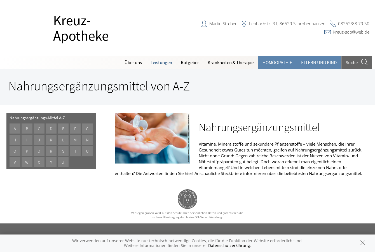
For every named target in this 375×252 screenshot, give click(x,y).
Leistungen (161, 62)
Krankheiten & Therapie (231, 62)
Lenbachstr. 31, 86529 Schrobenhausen (287, 23)
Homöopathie (277, 62)
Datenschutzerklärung (229, 245)
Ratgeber (190, 62)
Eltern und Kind (319, 62)
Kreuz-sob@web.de (351, 32)
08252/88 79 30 (353, 23)
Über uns (133, 62)
